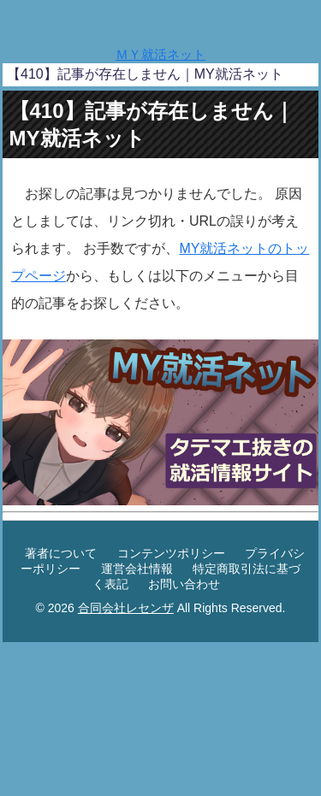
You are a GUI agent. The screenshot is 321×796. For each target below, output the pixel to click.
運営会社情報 (137, 568)
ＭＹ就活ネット (160, 54)
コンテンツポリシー (171, 553)
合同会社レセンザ (126, 608)
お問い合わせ (184, 584)
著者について (61, 553)
